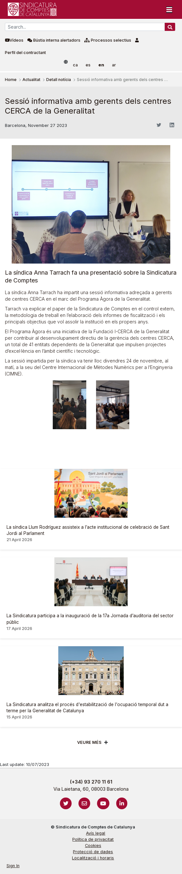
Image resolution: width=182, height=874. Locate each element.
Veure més (89, 742)
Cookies (93, 845)
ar (114, 64)
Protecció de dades (93, 851)
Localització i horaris (93, 857)
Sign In (13, 865)
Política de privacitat (93, 839)
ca (75, 64)
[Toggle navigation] (169, 9)
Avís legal (95, 833)
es (88, 64)
